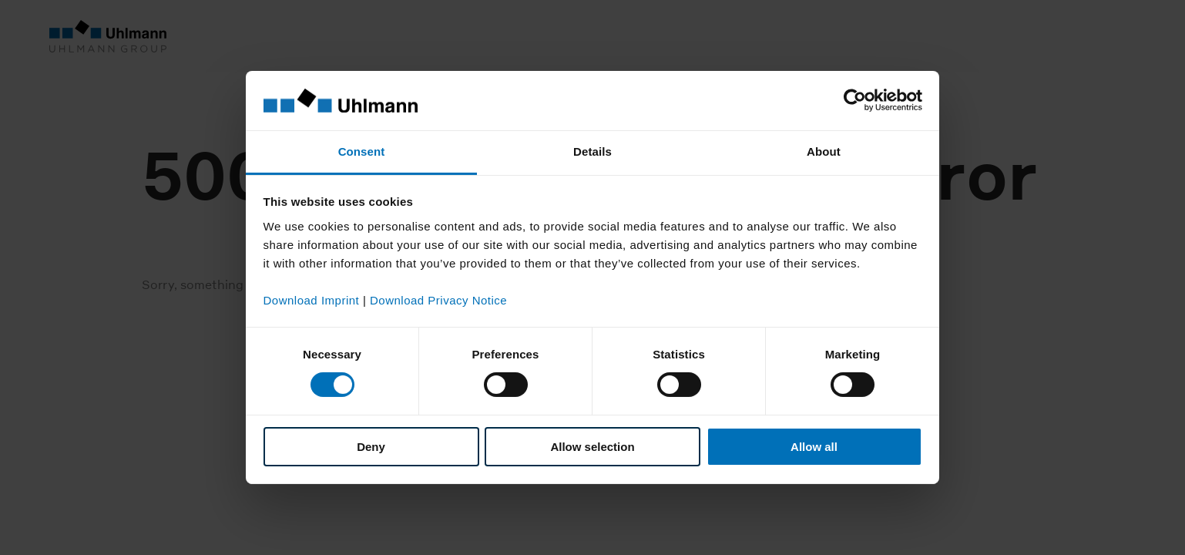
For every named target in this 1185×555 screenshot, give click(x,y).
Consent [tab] (361, 151)
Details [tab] (592, 151)
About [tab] (824, 151)
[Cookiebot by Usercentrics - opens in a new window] (854, 100)
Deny (371, 446)
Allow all (814, 446)
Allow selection (592, 446)
